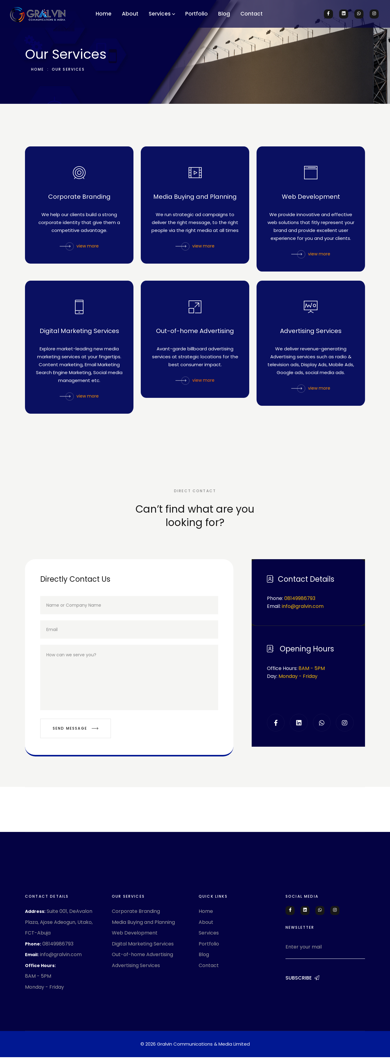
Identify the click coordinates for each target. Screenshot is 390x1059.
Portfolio (196, 13)
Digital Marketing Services (79, 332)
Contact (251, 13)
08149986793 (57, 945)
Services (160, 13)
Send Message (75, 730)
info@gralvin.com (61, 956)
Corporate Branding (79, 197)
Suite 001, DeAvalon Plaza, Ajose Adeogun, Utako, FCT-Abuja (59, 924)
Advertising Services (311, 332)
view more (79, 247)
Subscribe (302, 979)
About (130, 13)
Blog (224, 13)
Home (104, 13)
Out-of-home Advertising (195, 332)
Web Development (311, 197)
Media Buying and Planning (195, 197)
